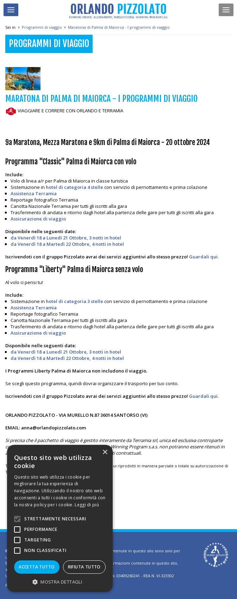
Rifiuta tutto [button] (84, 567)
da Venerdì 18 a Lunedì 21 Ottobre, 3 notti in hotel (66, 238)
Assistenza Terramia (34, 193)
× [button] (104, 452)
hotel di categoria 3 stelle (74, 301)
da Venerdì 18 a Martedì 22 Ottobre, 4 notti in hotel (67, 244)
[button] (60, 581)
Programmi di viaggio (42, 27)
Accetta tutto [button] (37, 567)
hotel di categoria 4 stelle (74, 187)
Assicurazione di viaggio (38, 219)
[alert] (60, 518)
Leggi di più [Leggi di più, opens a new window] (87, 505)
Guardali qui (203, 257)
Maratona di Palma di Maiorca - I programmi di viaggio (119, 27)
